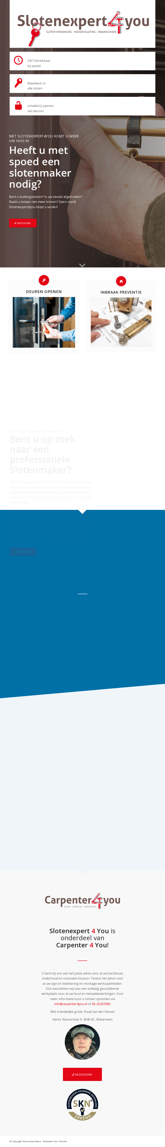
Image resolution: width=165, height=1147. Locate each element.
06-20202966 (101, 1004)
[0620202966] (23, 222)
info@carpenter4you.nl (70, 1004)
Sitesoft (63, 1141)
